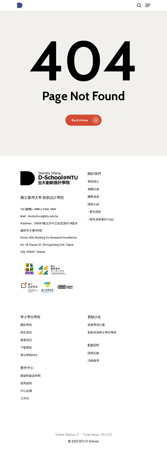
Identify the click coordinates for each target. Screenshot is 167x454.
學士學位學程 (30, 317)
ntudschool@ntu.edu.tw (43, 216)
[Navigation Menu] (147, 5)
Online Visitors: (66, 434)
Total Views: (91, 434)
